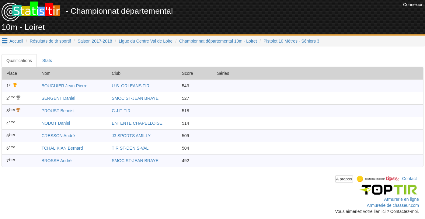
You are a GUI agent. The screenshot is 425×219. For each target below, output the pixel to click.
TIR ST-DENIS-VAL (130, 148)
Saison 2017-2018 (95, 41)
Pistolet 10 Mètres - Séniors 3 (291, 41)
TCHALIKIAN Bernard (62, 148)
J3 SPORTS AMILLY (131, 135)
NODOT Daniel (55, 123)
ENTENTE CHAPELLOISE (137, 123)
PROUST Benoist (58, 110)
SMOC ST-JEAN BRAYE (135, 98)
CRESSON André (58, 135)
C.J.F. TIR (121, 110)
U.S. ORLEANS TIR (130, 85)
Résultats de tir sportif (50, 41)
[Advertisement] (291, 15)
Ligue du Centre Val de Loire (145, 41)
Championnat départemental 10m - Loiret (218, 41)
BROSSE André (56, 160)
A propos (344, 179)
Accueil (16, 41)
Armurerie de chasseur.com (393, 205)
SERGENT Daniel (58, 98)
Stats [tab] (47, 60)
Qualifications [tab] (19, 60)
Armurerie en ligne (401, 199)
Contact (409, 178)
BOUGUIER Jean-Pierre (64, 85)
